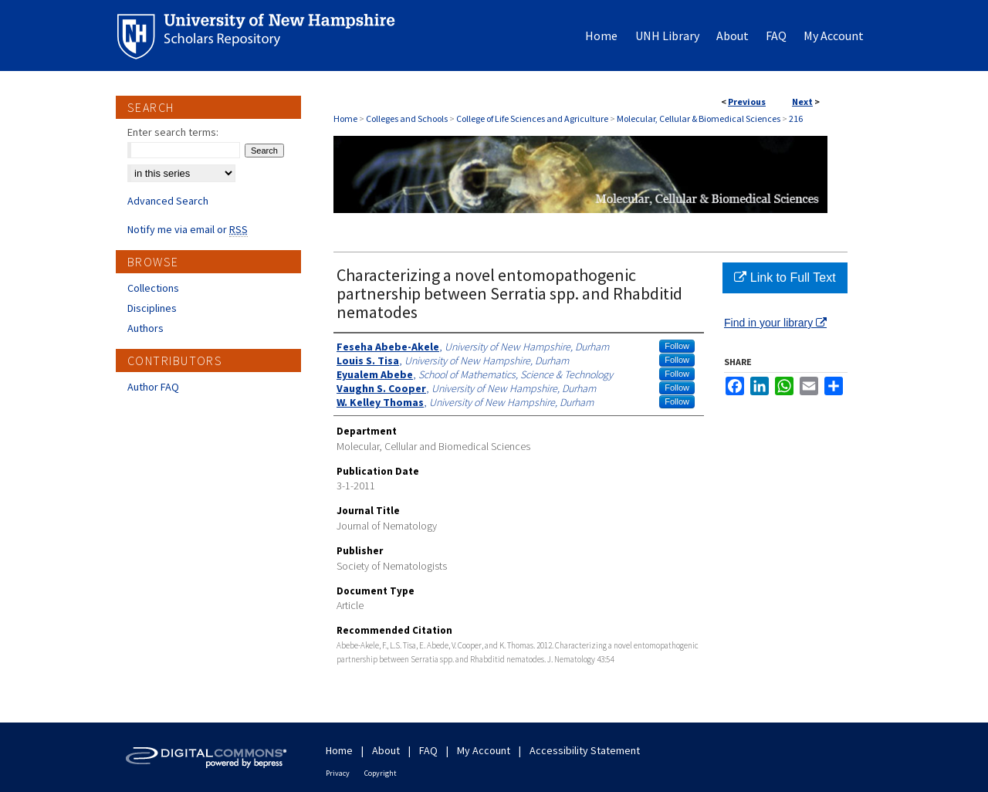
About (386, 750)
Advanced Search (167, 201)
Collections (153, 288)
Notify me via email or (187, 229)
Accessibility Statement (585, 750)
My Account (483, 750)
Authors (145, 328)
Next (802, 101)
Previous (747, 101)
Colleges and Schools (407, 118)
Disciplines (152, 308)
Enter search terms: (172, 132)
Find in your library (775, 322)
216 (796, 118)
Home (345, 118)
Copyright (380, 773)
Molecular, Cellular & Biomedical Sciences (698, 118)
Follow (677, 345)
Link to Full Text (784, 277)
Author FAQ (153, 387)
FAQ (428, 750)
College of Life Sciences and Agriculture (532, 118)
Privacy (338, 773)
